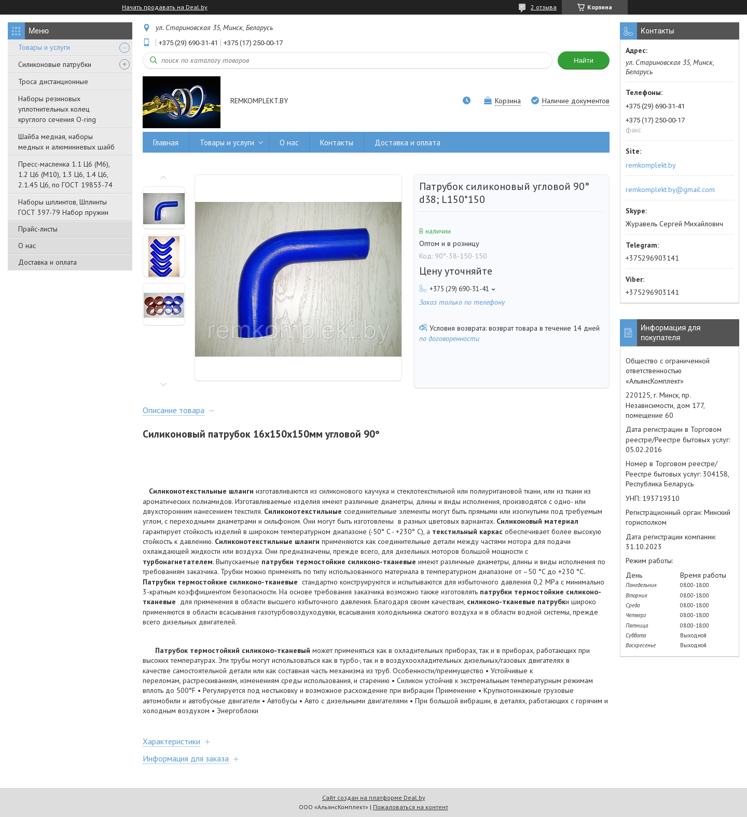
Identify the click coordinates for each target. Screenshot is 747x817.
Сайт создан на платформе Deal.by (373, 797)
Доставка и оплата (47, 262)
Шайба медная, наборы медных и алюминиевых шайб (66, 142)
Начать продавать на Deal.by (165, 7)
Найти (583, 60)
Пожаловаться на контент (410, 807)
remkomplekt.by (651, 165)
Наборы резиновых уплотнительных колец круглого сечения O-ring (57, 109)
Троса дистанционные (53, 81)
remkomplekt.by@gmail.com (670, 189)
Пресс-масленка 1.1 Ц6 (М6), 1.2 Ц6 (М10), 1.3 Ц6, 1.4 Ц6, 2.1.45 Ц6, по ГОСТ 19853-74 (65, 174)
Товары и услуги (44, 47)
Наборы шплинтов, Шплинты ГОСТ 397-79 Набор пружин (63, 207)
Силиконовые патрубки (54, 64)
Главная (165, 142)
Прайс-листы (38, 229)
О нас (27, 245)
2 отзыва (544, 7)
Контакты (336, 142)
